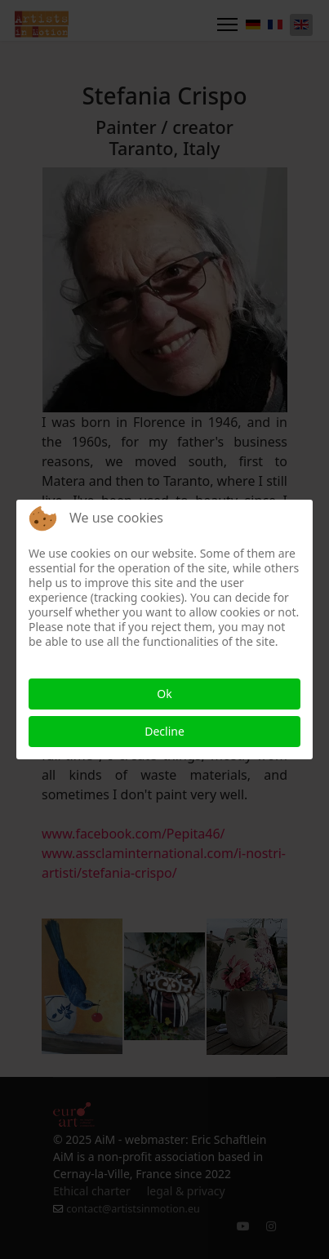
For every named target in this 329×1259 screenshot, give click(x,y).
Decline (164, 731)
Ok (164, 693)
